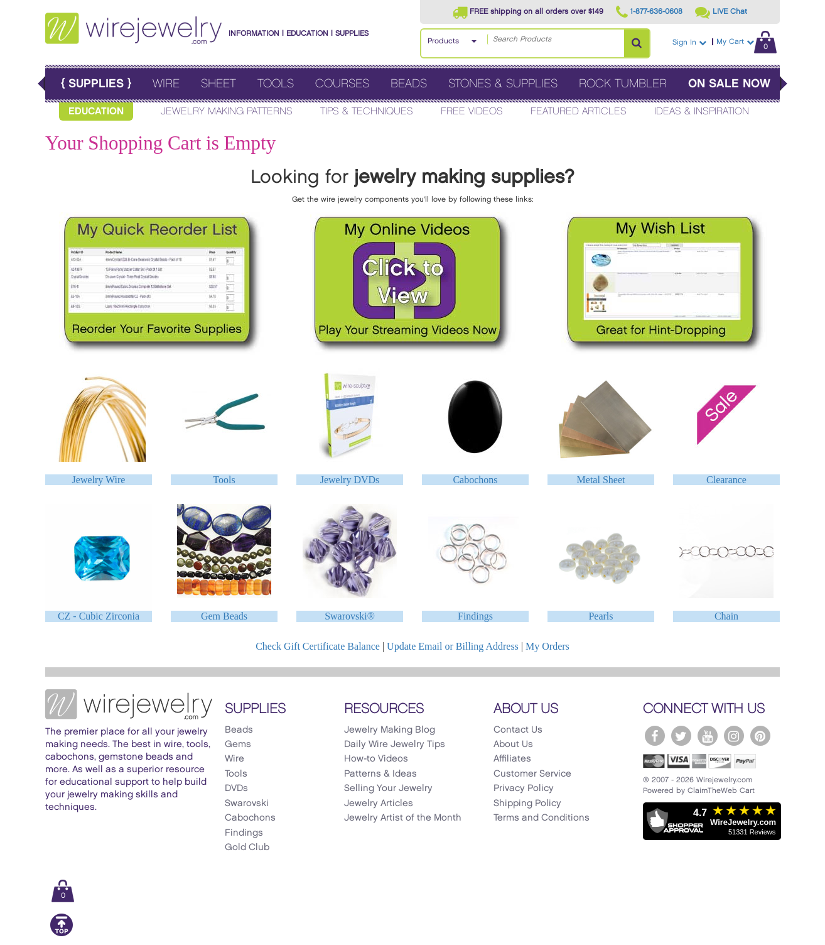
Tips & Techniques (366, 111)
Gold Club (247, 847)
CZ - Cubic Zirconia (98, 616)
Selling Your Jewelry (388, 788)
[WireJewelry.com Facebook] (655, 736)
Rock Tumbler (623, 84)
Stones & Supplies (503, 84)
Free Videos (472, 111)
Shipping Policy (527, 803)
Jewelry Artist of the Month (402, 818)
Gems (238, 744)
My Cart (746, 41)
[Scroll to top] (61, 934)
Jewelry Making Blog (389, 730)
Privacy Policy (523, 788)
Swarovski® (350, 616)
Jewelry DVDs (350, 479)
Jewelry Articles (378, 803)
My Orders (547, 646)
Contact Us (517, 730)
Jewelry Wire (99, 479)
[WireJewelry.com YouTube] (708, 736)
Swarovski (247, 803)
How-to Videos (376, 759)
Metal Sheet (601, 479)
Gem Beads (224, 616)
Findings (475, 616)
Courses (342, 84)
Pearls (600, 616)
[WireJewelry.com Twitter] (681, 736)
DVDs (236, 788)
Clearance (726, 479)
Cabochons (475, 479)
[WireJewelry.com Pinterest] (760, 736)
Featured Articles (579, 111)
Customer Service (532, 774)
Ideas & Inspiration (701, 111)
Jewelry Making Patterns (227, 111)
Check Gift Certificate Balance (318, 646)
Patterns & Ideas (380, 774)
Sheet (218, 84)
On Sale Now (729, 84)
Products (443, 41)
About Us (513, 744)
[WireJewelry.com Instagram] (734, 736)
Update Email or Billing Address (453, 646)
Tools (275, 84)
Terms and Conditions (541, 818)
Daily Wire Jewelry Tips (394, 744)
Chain (726, 616)
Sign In (689, 42)
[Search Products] (636, 43)
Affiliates (512, 759)
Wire (166, 84)
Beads (409, 84)
